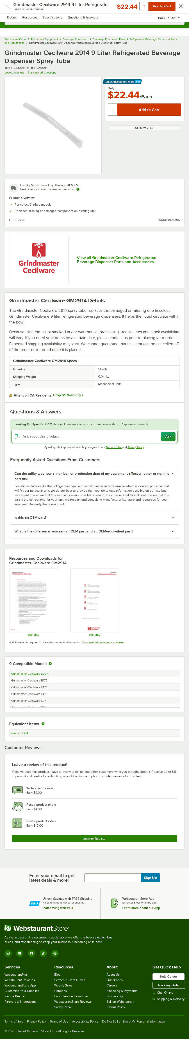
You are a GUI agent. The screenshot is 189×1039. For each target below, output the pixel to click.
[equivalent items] (43, 724)
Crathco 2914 (19, 733)
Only (111, 88)
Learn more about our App (141, 908)
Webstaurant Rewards (20, 980)
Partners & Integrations (20, 1001)
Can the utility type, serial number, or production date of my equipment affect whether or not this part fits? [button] (91, 476)
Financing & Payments (122, 991)
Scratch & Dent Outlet (69, 980)
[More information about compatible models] (50, 664)
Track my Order (169, 985)
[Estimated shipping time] (78, 189)
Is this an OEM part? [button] (30, 518)
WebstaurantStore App (20, 985)
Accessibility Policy (85, 1021)
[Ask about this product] (94, 436)
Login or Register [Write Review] (94, 838)
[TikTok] (43, 953)
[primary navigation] (14, 8)
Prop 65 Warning (67, 395)
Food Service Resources (71, 996)
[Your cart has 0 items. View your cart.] (177, 8)
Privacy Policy (136, 447)
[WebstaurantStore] (61, 928)
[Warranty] (33, 602)
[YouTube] (19, 953)
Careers (112, 985)
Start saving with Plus (58, 908)
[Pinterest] (55, 953)
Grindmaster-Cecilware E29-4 (30, 673)
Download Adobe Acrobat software (103, 642)
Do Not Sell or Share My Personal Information (133, 1021)
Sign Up (150, 878)
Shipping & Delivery (168, 999)
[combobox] (94, 20)
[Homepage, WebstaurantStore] (94, 8)
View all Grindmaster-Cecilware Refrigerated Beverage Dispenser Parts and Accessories (116, 259)
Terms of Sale (14, 1021)
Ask (168, 436)
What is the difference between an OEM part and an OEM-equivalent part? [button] (73, 531)
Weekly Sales (63, 985)
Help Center (168, 976)
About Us (113, 974)
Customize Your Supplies (22, 991)
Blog (57, 974)
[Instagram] (8, 953)
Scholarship (115, 996)
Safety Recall (63, 1007)
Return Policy (116, 1007)
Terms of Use (114, 447)
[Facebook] (31, 953)
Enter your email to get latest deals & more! (52, 877)
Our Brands (115, 980)
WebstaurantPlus (16, 974)
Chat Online (163, 992)
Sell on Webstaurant (120, 1001)
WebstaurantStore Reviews (73, 1001)
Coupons (60, 991)
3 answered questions (42, 72)
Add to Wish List (144, 128)
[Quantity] (113, 109)
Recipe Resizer (15, 996)
